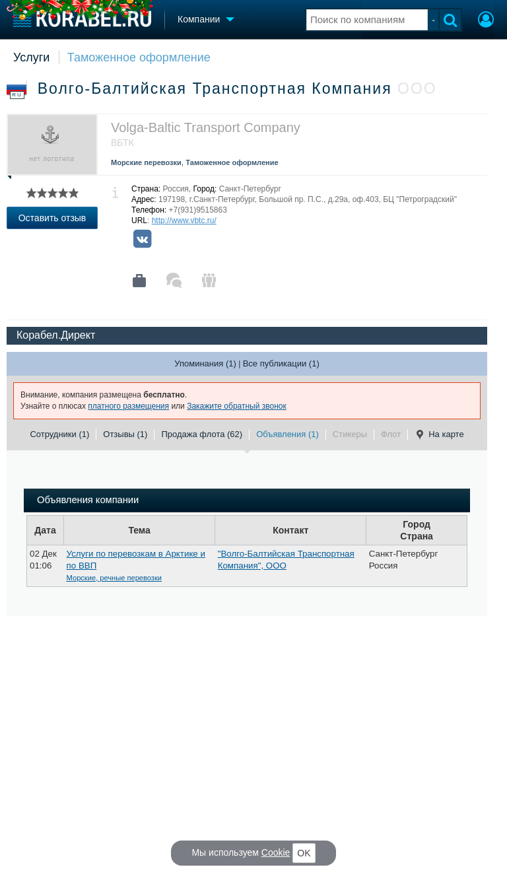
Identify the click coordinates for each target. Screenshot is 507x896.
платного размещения (128, 406)
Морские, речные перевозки (114, 578)
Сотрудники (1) (59, 434)
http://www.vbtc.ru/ (184, 220)
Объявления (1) (287, 434)
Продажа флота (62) (201, 434)
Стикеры (350, 434)
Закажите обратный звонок (237, 406)
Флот (391, 434)
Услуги (31, 57)
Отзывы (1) (125, 434)
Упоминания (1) (205, 363)
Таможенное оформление (139, 57)
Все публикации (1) (281, 363)
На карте (439, 434)
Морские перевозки (146, 162)
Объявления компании (88, 500)
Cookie (275, 852)
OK (303, 853)
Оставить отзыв (52, 218)
